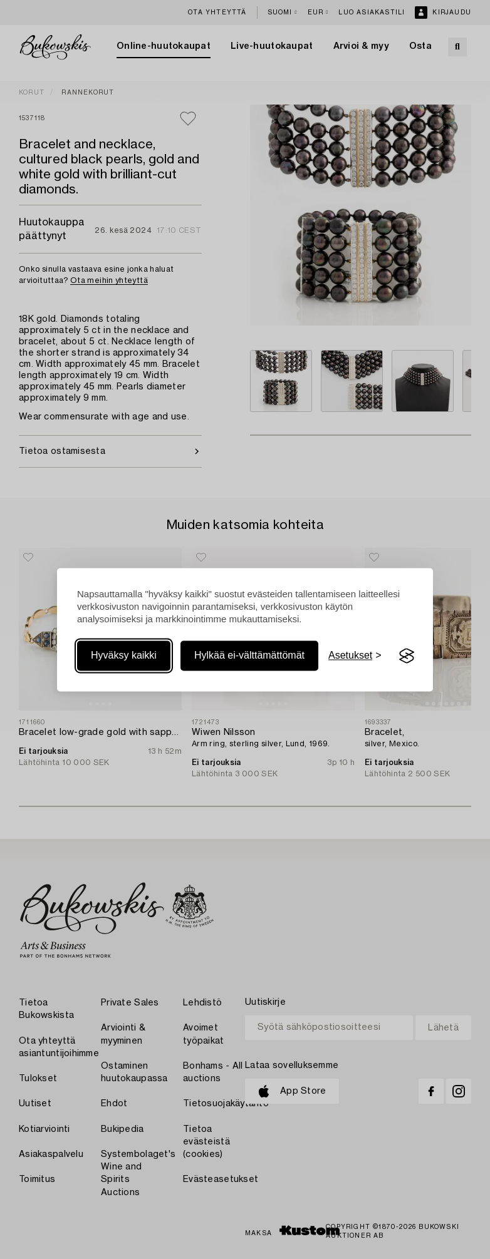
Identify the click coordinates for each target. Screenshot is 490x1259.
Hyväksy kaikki (124, 655)
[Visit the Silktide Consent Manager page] (407, 656)
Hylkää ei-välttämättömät (249, 655)
